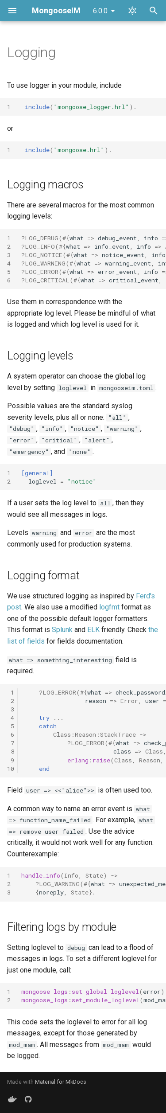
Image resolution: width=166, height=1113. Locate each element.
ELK (93, 629)
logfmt (109, 607)
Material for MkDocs (60, 1081)
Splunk (62, 629)
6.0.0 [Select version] (100, 11)
